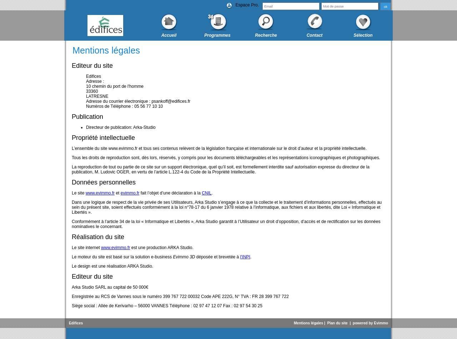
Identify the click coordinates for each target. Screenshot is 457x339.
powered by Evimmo (370, 323)
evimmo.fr (130, 193)
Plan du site (337, 323)
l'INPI (245, 256)
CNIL (206, 193)
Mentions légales (308, 323)
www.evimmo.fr (100, 193)
